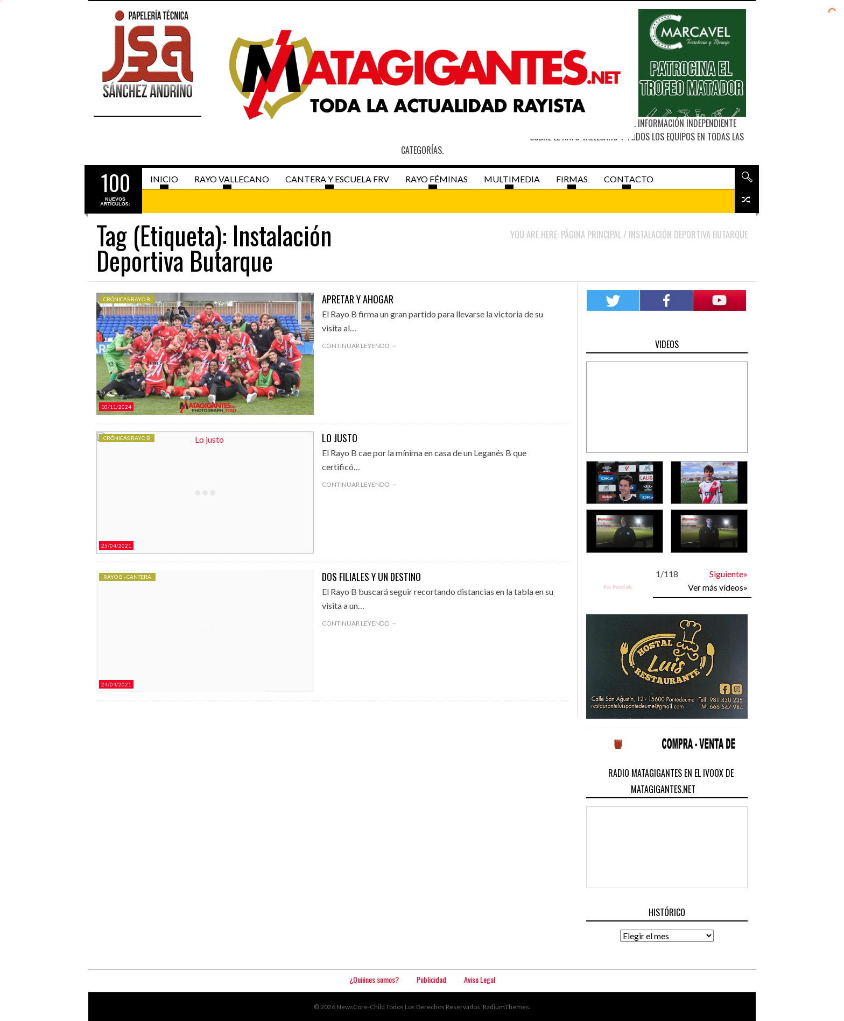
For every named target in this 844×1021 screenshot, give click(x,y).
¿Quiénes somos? (374, 979)
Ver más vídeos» (718, 587)
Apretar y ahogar (357, 299)
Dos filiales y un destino (371, 577)
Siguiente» (728, 574)
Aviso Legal (479, 979)
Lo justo (339, 438)
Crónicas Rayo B (126, 299)
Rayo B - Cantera (127, 576)
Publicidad (431, 979)
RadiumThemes (506, 1007)
